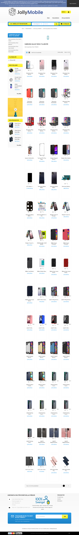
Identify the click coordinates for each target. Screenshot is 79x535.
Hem (48, 18)
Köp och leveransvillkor (33, 528)
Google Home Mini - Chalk (18, 78)
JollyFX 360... (30, 328)
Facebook (69, 533)
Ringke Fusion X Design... (54, 215)
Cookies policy (46, 528)
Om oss (40, 528)
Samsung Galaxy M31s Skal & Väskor (14, 40)
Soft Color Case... (30, 469)
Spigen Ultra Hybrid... (66, 158)
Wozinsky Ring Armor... (66, 102)
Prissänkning (60, 497)
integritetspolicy (41, 3)
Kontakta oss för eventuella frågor (21, 495)
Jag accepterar (73, 3)
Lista (29, 52)
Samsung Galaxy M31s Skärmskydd (13, 47)
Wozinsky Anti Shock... (29, 74)
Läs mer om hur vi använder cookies (53, 3)
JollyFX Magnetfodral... (54, 442)
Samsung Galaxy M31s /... (30, 215)
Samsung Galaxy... (66, 186)
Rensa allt (11, 60)
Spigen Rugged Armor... (54, 159)
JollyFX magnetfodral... (42, 442)
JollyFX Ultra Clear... (42, 299)
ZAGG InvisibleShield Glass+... (18, 86)
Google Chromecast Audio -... (18, 70)
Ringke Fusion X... (66, 214)
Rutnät (27, 52)
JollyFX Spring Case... (54, 385)
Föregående (61, 486)
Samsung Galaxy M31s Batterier (13, 43)
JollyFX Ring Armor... (54, 299)
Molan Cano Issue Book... (54, 272)
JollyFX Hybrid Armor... (29, 357)
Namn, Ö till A (67, 52)
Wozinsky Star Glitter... (41, 74)
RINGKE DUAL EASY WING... (42, 243)
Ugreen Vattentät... (29, 158)
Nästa (68, 486)
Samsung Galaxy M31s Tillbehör (14, 35)
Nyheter (59, 499)
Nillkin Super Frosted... (54, 243)
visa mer (19, 93)
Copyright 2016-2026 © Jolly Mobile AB (39, 533)
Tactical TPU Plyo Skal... (42, 159)
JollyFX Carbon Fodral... (29, 385)
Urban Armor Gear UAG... (18, 124)
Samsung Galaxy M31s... (42, 187)
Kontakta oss (25, 528)
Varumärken (55, 18)
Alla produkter (66, 18)
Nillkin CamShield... (29, 271)
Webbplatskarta (53, 528)
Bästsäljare (59, 500)
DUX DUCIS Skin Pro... (54, 470)
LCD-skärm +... (29, 186)
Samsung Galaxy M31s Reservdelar (13, 51)
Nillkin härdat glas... (42, 271)
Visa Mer (19, 145)
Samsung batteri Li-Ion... (42, 215)
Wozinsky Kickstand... (29, 102)
